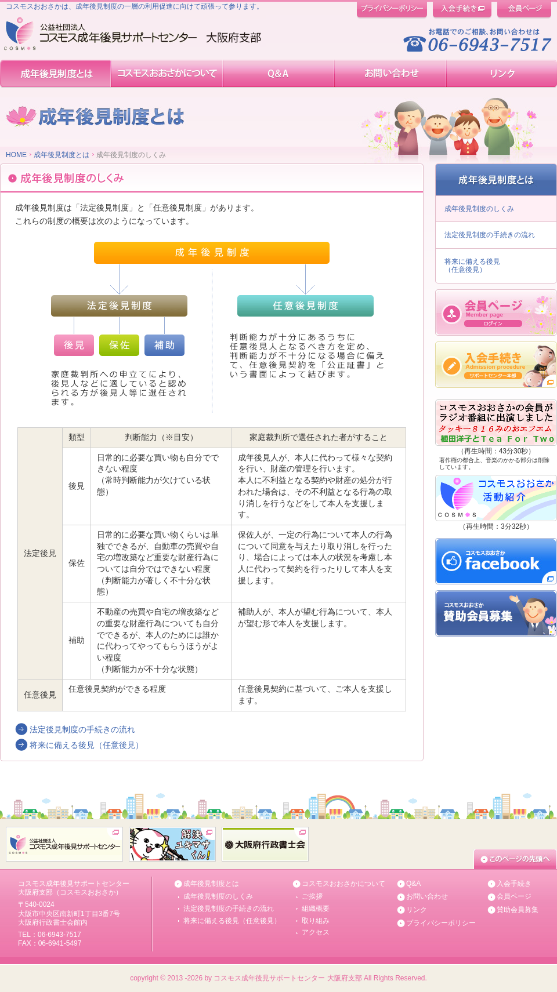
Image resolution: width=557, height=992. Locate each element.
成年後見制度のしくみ (479, 209)
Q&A (413, 884)
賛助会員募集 (517, 910)
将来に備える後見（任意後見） (86, 745)
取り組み (316, 921)
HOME (16, 155)
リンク (416, 910)
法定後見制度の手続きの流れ (82, 729)
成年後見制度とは (61, 155)
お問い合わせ (427, 896)
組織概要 (316, 908)
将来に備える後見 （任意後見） (472, 265)
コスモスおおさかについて (343, 884)
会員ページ (514, 896)
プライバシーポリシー (441, 923)
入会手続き (514, 884)
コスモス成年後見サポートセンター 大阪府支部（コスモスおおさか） (73, 888)
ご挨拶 (312, 896)
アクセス (316, 932)
